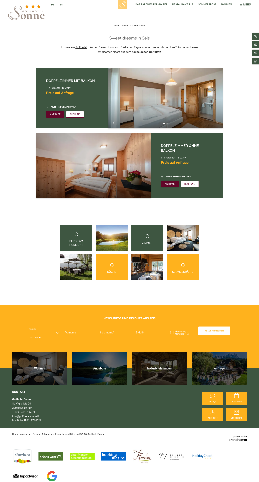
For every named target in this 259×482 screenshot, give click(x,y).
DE (52, 4)
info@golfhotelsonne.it (25, 416)
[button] (214, 331)
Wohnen (126, 25)
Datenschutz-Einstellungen (55, 434)
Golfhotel (81, 47)
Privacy (37, 434)
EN (61, 4)
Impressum (26, 434)
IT (57, 4)
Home (117, 25)
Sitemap (74, 434)
